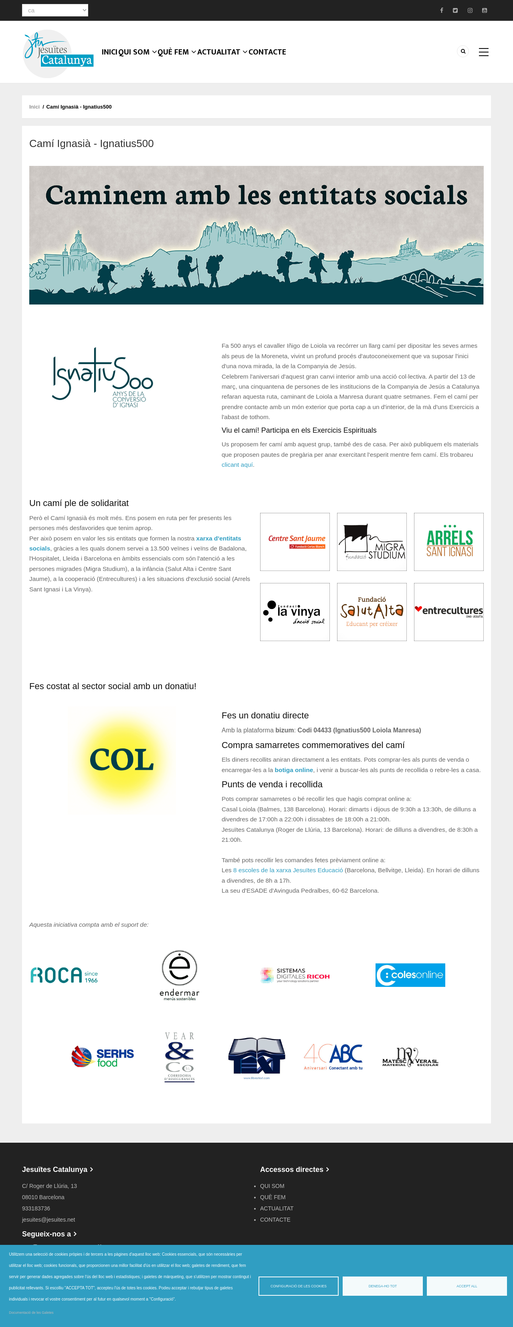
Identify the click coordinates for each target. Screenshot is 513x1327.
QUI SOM (143, 62)
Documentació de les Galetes (31, 1313)
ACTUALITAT (230, 62)
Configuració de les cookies (299, 1286)
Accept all (466, 1286)
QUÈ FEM (183, 62)
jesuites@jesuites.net (48, 1219)
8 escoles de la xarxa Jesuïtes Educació (288, 870)
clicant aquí (237, 464)
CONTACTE (276, 62)
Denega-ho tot (383, 1286)
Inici (112, 62)
